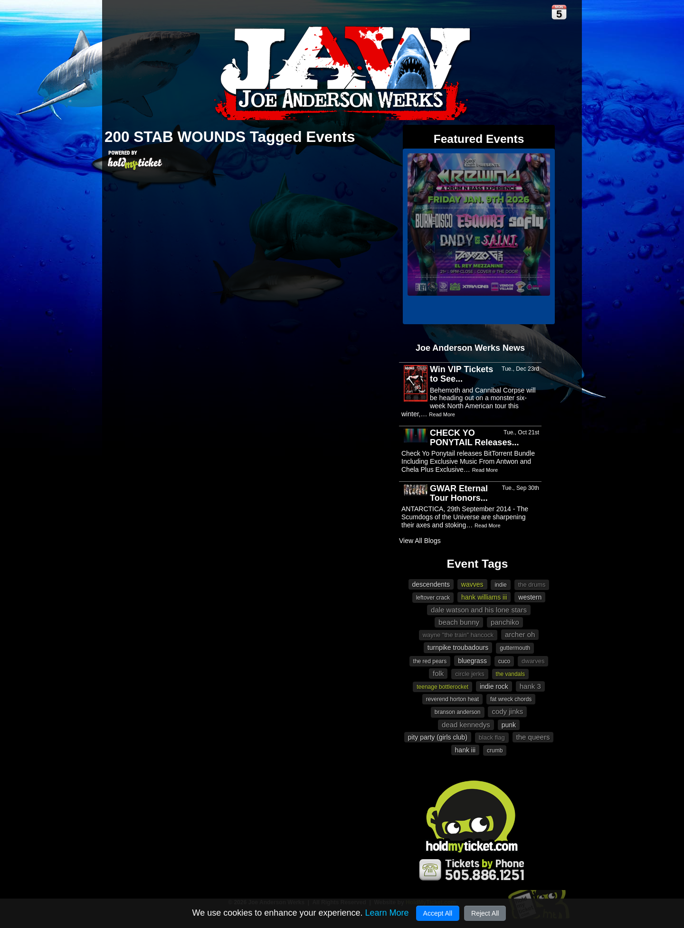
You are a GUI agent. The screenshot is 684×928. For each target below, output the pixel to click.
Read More (442, 414)
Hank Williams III (484, 597)
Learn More (386, 913)
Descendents (431, 584)
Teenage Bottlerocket (442, 687)
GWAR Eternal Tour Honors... (459, 493)
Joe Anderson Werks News (470, 348)
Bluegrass (472, 661)
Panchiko (505, 622)
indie (500, 584)
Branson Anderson (458, 712)
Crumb (495, 750)
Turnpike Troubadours (458, 647)
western (530, 597)
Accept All (437, 913)
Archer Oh (520, 634)
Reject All (485, 913)
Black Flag (492, 737)
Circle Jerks (469, 673)
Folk (438, 673)
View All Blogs (420, 540)
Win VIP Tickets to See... (461, 374)
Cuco (504, 661)
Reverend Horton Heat (452, 699)
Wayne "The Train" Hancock (458, 634)
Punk (509, 725)
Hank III (465, 750)
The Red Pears (430, 661)
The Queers (533, 737)
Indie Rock (494, 686)
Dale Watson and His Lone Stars (479, 610)
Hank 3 (530, 686)
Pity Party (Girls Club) (437, 737)
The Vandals (510, 674)
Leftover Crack (433, 597)
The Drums (532, 584)
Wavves (472, 584)
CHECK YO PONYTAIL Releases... (474, 437)
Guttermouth (515, 648)
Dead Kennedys (466, 725)
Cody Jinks (507, 711)
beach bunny (458, 622)
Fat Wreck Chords (511, 699)
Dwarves (533, 661)
